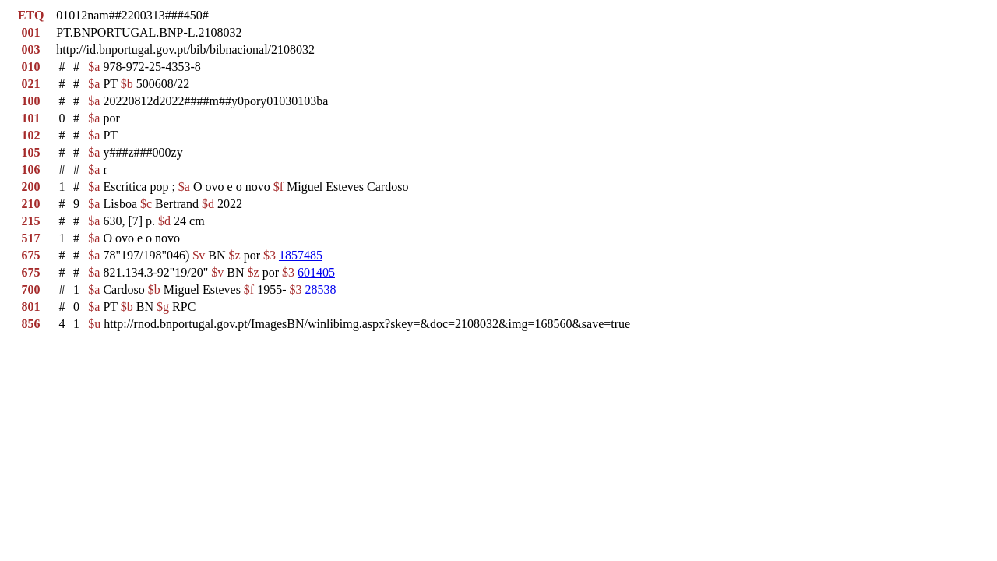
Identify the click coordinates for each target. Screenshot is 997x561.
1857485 (300, 255)
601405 (316, 272)
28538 (320, 289)
